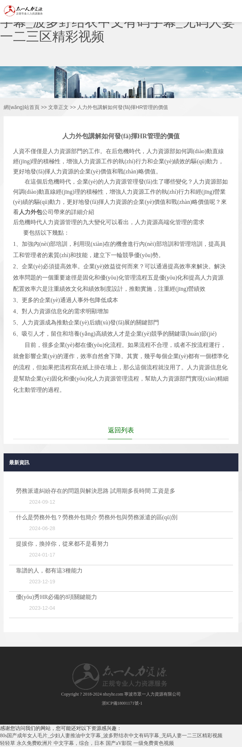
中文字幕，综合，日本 (79, 743)
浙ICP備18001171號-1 (122, 703)
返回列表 (121, 430)
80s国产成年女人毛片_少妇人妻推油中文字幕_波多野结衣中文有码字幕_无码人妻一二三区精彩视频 (111, 735)
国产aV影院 (119, 743)
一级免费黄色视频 (153, 743)
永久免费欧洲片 (34, 743)
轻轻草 (7, 743)
